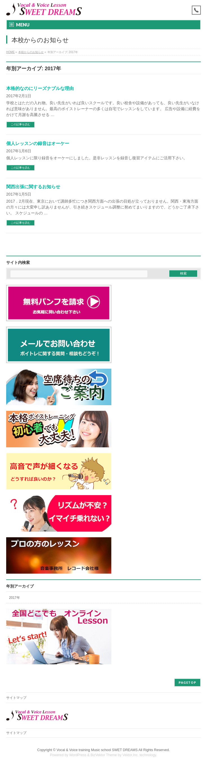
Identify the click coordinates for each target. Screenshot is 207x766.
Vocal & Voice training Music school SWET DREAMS (97, 750)
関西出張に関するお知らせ (33, 186)
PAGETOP (187, 682)
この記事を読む (20, 124)
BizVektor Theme (104, 755)
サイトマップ (16, 698)
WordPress (77, 755)
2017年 (14, 598)
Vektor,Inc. (130, 755)
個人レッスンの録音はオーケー (37, 143)
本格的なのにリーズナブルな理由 (40, 88)
